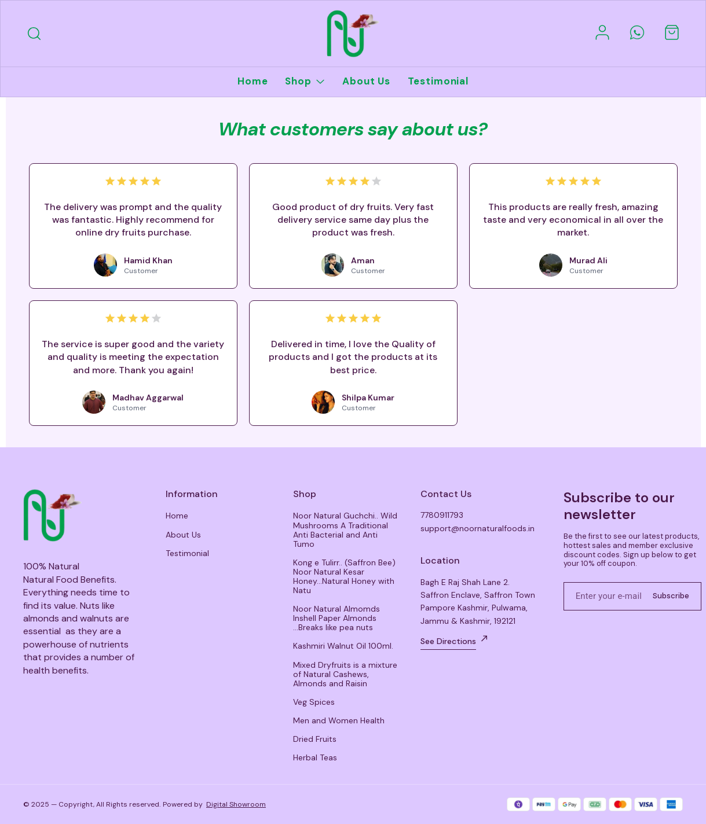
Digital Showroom (236, 804)
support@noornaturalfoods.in (477, 528)
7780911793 (441, 515)
